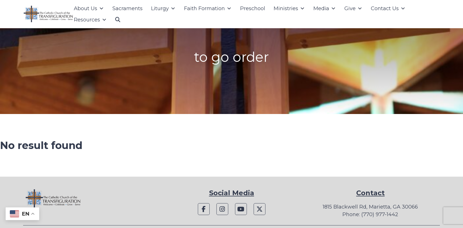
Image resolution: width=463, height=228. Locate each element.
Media (324, 8)
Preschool (252, 8)
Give (353, 8)
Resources (90, 19)
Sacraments (127, 8)
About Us (89, 8)
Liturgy (163, 8)
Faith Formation (208, 8)
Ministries (289, 8)
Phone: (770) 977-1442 (370, 214)
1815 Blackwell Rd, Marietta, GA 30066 (370, 207)
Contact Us (388, 8)
